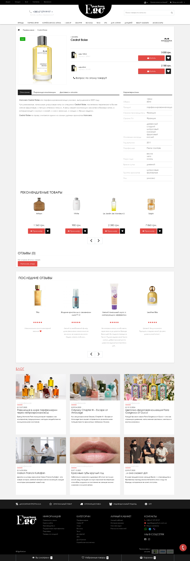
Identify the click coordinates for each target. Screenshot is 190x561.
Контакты (36, 2)
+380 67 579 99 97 (152, 520)
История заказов (117, 523)
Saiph (151, 213)
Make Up (68, 23)
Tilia (37, 312)
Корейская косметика (51, 23)
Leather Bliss (152, 312)
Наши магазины (151, 526)
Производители (49, 526)
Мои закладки (116, 526)
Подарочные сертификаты (53, 528)
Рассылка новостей (118, 528)
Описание (25, 92)
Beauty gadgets (142, 23)
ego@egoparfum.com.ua (155, 523)
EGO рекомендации (82, 466)
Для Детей (81, 534)
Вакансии (47, 2)
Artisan (39, 213)
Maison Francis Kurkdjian (31, 473)
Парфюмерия (33, 23)
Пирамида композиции (45, 92)
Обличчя (78, 23)
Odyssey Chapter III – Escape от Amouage (89, 411)
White (76, 213)
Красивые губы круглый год (87, 473)
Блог (26, 2)
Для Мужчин (116, 23)
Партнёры (47, 531)
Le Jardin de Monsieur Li (114, 213)
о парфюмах (24, 403)
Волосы (89, 23)
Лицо (79, 526)
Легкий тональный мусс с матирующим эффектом (114, 313)
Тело (98, 23)
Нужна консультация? (158, 2)
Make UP (80, 523)
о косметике (132, 466)
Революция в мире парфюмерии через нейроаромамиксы (37, 411)
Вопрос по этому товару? (90, 78)
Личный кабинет (117, 520)
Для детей (128, 23)
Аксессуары (158, 23)
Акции (8, 2)
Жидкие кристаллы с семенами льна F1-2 (76, 313)
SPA (105, 23)
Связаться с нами (50, 520)
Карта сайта (48, 523)
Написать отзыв (27, 263)
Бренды (21, 23)
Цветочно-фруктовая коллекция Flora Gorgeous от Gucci (147, 411)
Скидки (17, 2)
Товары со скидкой (50, 534)
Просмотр (36, 231)
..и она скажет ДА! (136, 473)
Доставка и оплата (68, 92)
